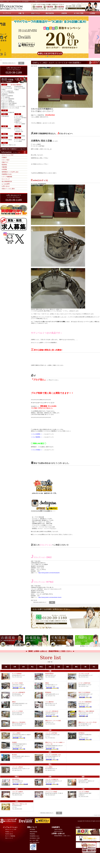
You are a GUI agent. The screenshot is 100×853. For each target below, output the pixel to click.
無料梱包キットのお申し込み (10, 172)
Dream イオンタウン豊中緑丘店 (50, 714)
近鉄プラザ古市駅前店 (7, 95)
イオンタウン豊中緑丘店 (8, 101)
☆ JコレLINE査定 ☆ (36, 449)
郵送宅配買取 (33, 831)
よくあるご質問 (34, 840)
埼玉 (94, 666)
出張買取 (4, 169)
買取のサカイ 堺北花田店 (8, 104)
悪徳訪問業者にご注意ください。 (62, 835)
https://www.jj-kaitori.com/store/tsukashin (49, 572)
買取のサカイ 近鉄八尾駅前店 (9, 103)
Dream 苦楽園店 (16, 745)
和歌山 (41, 666)
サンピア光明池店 (6, 86)
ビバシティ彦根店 (6, 128)
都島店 (17, 89)
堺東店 (3, 89)
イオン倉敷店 (18, 141)
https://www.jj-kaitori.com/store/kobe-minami (49, 597)
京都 (50, 666)
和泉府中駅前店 (19, 86)
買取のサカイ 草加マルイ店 (9, 145)
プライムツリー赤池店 (7, 136)
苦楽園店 (17, 120)
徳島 (67, 666)
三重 (85, 666)
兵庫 (15, 666)
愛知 (76, 666)
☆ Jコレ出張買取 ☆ (36, 434)
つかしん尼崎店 (19, 116)
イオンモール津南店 (20, 136)
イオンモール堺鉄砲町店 (8, 92)
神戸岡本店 (18, 119)
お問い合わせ (6, 186)
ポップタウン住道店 (20, 88)
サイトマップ (6, 179)
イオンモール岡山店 (20, 139)
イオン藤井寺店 (6, 97)
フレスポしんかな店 (7, 88)
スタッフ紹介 (6, 160)
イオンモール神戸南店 (20, 117)
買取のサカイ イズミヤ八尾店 (50, 723)
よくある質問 (6, 184)
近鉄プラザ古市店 (83, 695)
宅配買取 (4, 167)
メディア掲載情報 (7, 176)
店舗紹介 (4, 157)
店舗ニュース (9, 831)
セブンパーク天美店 (7, 100)
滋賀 (59, 666)
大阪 (6, 666)
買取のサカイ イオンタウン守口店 (10, 108)
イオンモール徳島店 (7, 139)
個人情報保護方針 (7, 181)
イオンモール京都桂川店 (8, 112)
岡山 (32, 666)
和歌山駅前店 (5, 116)
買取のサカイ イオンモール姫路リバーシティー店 (50, 745)
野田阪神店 (5, 94)
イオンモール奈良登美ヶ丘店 (50, 757)
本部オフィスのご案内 (8, 188)
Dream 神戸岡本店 (83, 736)
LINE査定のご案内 (35, 838)
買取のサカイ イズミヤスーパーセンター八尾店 (13, 106)
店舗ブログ (5, 162)
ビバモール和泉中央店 (7, 91)
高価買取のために (7, 174)
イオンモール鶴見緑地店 (8, 98)
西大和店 (17, 128)
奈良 (23, 666)
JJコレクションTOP (7, 155)
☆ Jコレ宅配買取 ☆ (36, 437)
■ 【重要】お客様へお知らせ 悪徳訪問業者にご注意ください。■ (50, 651)
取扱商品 (4, 164)
